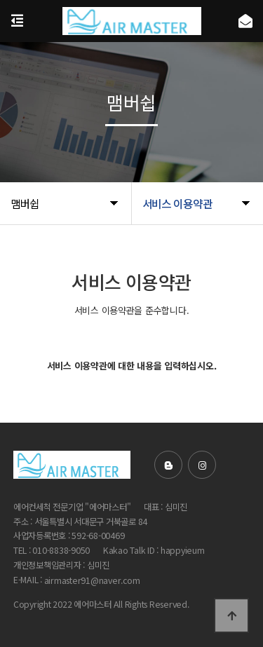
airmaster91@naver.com (92, 580)
